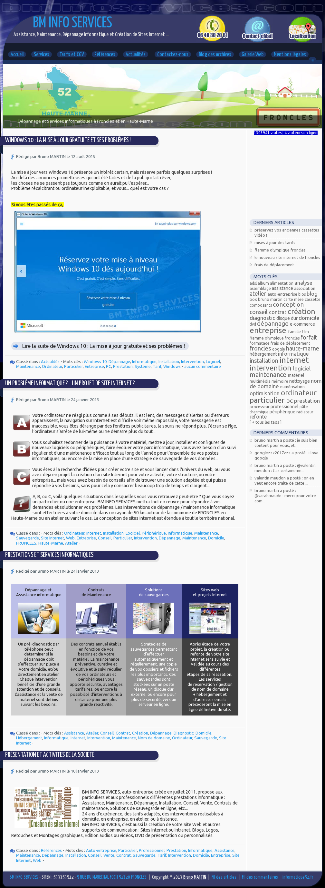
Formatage (260, 343)
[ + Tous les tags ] (266, 422)
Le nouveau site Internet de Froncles (287, 257)
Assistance (74, 733)
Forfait (309, 337)
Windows (172, 366)
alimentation (282, 283)
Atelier (71, 543)
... (167, 34)
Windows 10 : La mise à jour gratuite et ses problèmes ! (68, 140)
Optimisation (265, 393)
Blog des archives (215, 54)
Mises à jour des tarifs (274, 242)
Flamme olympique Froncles (275, 338)
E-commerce (302, 324)
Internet (93, 533)
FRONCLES (26, 543)
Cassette (312, 299)
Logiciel (213, 361)
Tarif (157, 366)
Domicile (216, 538)
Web (70, 538)
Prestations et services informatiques (49, 555)
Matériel (296, 375)
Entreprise (94, 366)
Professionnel (152, 850)
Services (41, 54)
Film (305, 331)
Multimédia (261, 381)
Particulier (73, 366)
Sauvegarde (27, 538)
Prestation (123, 366)
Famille (295, 331)
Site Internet (52, 538)
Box (254, 299)
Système (143, 366)
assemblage (261, 288)
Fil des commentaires (260, 877)
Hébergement (29, 737)
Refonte (258, 416)
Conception (288, 304)
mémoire (280, 381)
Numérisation (292, 386)
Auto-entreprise (101, 850)
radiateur (304, 412)
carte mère (294, 299)
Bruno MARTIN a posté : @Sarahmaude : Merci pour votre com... (285, 495)
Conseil (104, 538)
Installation (168, 361)
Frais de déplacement (274, 264)
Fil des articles (224, 877)
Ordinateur (52, 366)
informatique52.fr (297, 877)
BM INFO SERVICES (72, 23)
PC (108, 366)
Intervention (192, 361)
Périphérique (154, 533)
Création (140, 733)
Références (104, 54)
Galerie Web (252, 54)
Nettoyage (300, 381)
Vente (108, 855)
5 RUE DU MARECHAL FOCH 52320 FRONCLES (112, 877)
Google (279, 349)
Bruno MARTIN (270, 299)
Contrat (123, 733)
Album (264, 283)
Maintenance (28, 366)
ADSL (254, 283)
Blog (312, 294)
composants (261, 305)
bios (302, 294)
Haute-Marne (50, 543)
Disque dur (287, 318)
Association (304, 288)
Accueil (17, 54)
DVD (253, 324)
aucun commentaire (202, 366)
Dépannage (119, 361)
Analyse (303, 283)
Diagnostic (184, 733)
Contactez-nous (172, 54)
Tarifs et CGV (72, 54)
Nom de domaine (154, 737)
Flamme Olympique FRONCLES (280, 250)
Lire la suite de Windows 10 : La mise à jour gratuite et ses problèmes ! (103, 346)
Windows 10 (95, 361)
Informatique (144, 361)
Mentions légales (290, 54)
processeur (260, 407)
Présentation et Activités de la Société (49, 755)
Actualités (136, 54)
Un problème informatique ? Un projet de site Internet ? (70, 383)
